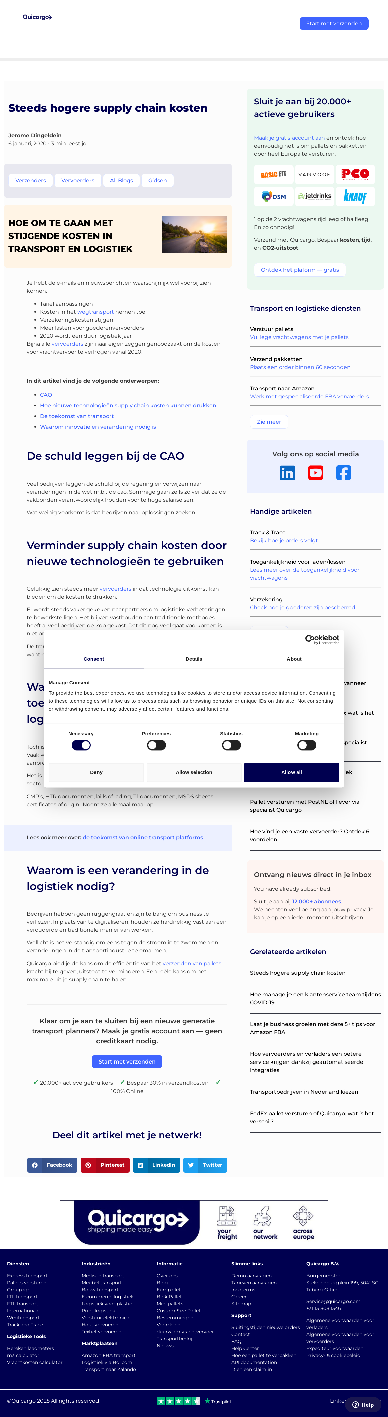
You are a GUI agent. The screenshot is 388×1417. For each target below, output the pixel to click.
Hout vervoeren (100, 1325)
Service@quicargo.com (333, 1301)
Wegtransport (23, 1318)
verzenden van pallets (192, 963)
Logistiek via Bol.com (107, 1362)
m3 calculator (23, 1355)
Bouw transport (100, 1290)
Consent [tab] (94, 659)
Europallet (169, 1290)
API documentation (254, 1362)
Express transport (27, 1276)
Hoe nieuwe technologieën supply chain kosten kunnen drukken (128, 405)
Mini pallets (170, 1304)
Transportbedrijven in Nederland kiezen (304, 1092)
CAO (46, 395)
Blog (162, 1283)
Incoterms (243, 1290)
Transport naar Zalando (109, 1369)
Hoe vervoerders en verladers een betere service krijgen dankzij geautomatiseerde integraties (306, 1062)
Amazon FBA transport (109, 1355)
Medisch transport (103, 1276)
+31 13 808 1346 (323, 1308)
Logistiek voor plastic (107, 1304)
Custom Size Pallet (179, 1311)
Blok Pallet (169, 1297)
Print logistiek (98, 1311)
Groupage (18, 1290)
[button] (52, 1165)
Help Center (245, 1348)
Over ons (167, 1276)
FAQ (236, 1341)
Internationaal (23, 1311)
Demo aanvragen (251, 1276)
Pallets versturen (26, 1283)
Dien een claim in (251, 1369)
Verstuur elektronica (105, 1318)
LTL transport (22, 1297)
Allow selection (194, 772)
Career (239, 1297)
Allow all (291, 772)
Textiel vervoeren (101, 1332)
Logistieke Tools (26, 1336)
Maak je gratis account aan (289, 138)
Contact (240, 1334)
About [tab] (294, 659)
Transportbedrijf (175, 1339)
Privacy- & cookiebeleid (333, 1355)
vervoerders (67, 344)
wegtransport (95, 312)
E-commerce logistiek (108, 1297)
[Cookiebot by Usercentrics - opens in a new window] (310, 640)
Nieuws (165, 1346)
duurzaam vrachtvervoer (185, 1332)
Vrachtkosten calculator (35, 1362)
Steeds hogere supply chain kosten (298, 973)
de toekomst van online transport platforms (143, 837)
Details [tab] (194, 659)
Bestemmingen (175, 1318)
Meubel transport (102, 1283)
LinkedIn (342, 1401)
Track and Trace (25, 1325)
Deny (96, 772)
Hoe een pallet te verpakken (263, 1355)
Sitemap (241, 1304)
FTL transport (22, 1304)
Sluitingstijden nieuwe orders (265, 1327)
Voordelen (168, 1325)
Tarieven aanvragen (254, 1283)
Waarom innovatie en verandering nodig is (98, 427)
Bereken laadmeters (30, 1348)
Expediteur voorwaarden (334, 1348)
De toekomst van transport (77, 416)
